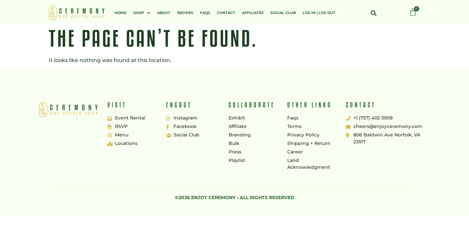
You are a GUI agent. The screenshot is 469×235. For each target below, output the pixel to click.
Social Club (283, 12)
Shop (141, 12)
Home (120, 12)
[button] (141, 13)
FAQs (205, 12)
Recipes (185, 12)
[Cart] (413, 12)
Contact (226, 12)
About (163, 12)
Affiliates (252, 12)
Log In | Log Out (319, 12)
